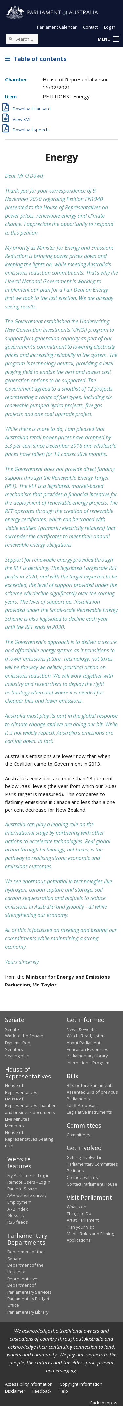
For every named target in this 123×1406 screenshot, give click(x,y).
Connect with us (82, 1177)
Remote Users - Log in (28, 1182)
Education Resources (87, 1049)
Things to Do (79, 1213)
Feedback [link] (41, 1391)
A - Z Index (17, 1209)
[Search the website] (22, 39)
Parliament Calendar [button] (57, 27)
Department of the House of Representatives (25, 1271)
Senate (12, 1029)
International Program (88, 1063)
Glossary (15, 1215)
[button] (108, 39)
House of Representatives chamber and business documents (30, 1105)
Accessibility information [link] (28, 1384)
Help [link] (63, 1391)
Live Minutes (17, 1119)
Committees (78, 1135)
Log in (109, 27)
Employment (19, 1202)
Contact (90, 27)
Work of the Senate (24, 1036)
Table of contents (35, 59)
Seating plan (17, 1056)
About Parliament (83, 1043)
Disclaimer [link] (15, 1391)
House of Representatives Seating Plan (29, 1139)
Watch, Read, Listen (86, 1036)
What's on (76, 1207)
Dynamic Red (17, 1043)
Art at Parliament (83, 1220)
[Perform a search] (10, 39)
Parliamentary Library (87, 1056)
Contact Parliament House (92, 1184)
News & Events (81, 1029)
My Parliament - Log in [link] (28, 1175)
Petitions (75, 1171)
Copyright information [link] (81, 1384)
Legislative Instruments (89, 1112)
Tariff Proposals (82, 1105)
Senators (14, 1049)
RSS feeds (17, 1222)
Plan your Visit (80, 1227)
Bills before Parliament (89, 1085)
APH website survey (26, 1195)
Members (14, 1126)
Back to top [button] (104, 1403)
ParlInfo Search (22, 1188)
